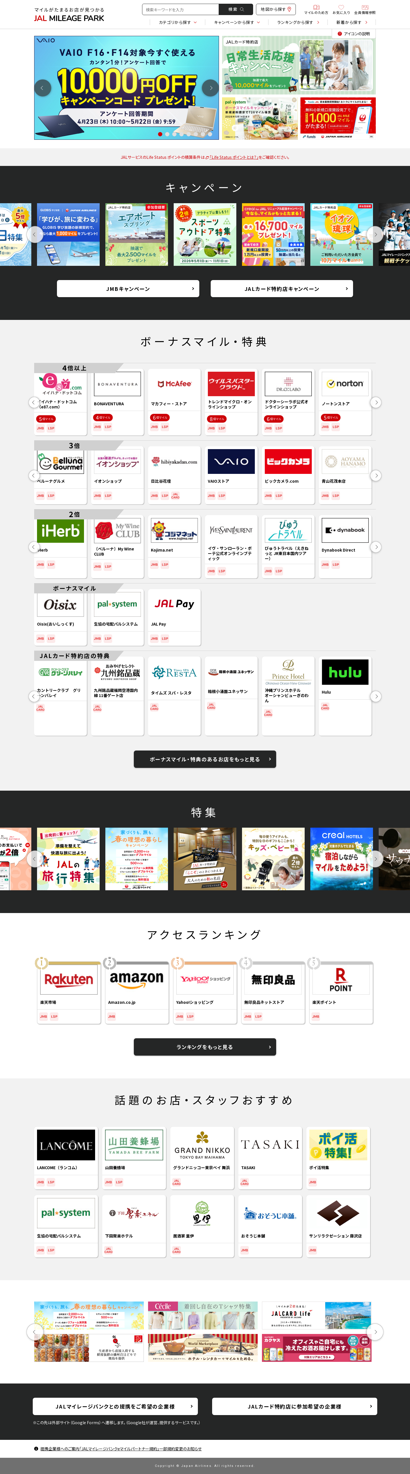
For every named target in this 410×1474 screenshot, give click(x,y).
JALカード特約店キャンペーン (282, 288)
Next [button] (210, 87)
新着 (349, 22)
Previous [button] (42, 87)
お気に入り (341, 9)
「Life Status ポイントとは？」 (232, 157)
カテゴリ (175, 22)
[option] (126, 88)
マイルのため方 (316, 9)
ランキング (295, 22)
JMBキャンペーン (128, 288)
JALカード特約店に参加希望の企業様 (295, 1406)
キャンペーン (234, 22)
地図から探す (276, 9)
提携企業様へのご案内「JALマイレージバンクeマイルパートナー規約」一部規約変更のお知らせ (121, 1449)
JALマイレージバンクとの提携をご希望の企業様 (115, 1406)
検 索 (236, 9)
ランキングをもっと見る (205, 1046)
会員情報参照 (365, 9)
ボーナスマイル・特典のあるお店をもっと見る (205, 759)
